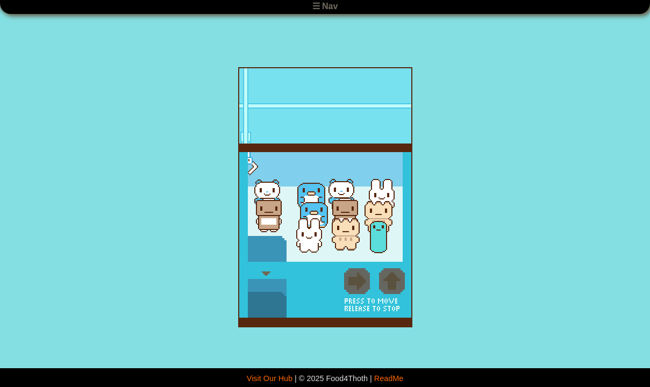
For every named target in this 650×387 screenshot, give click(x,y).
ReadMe (388, 378)
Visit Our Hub (269, 378)
